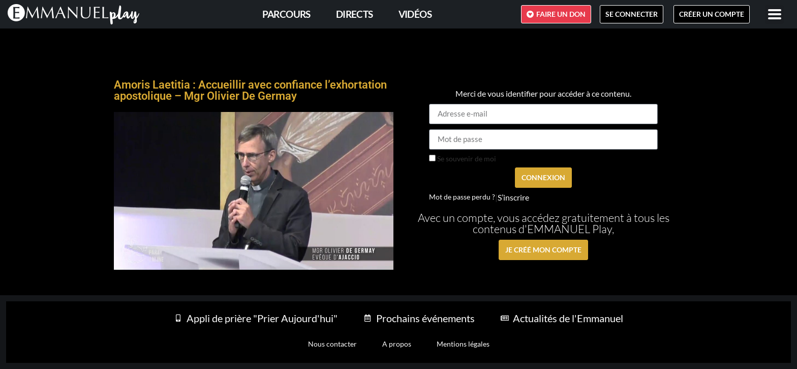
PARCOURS (286, 14)
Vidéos (415, 14)
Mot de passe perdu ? (462, 197)
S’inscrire (513, 197)
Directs (354, 14)
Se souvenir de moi (462, 159)
